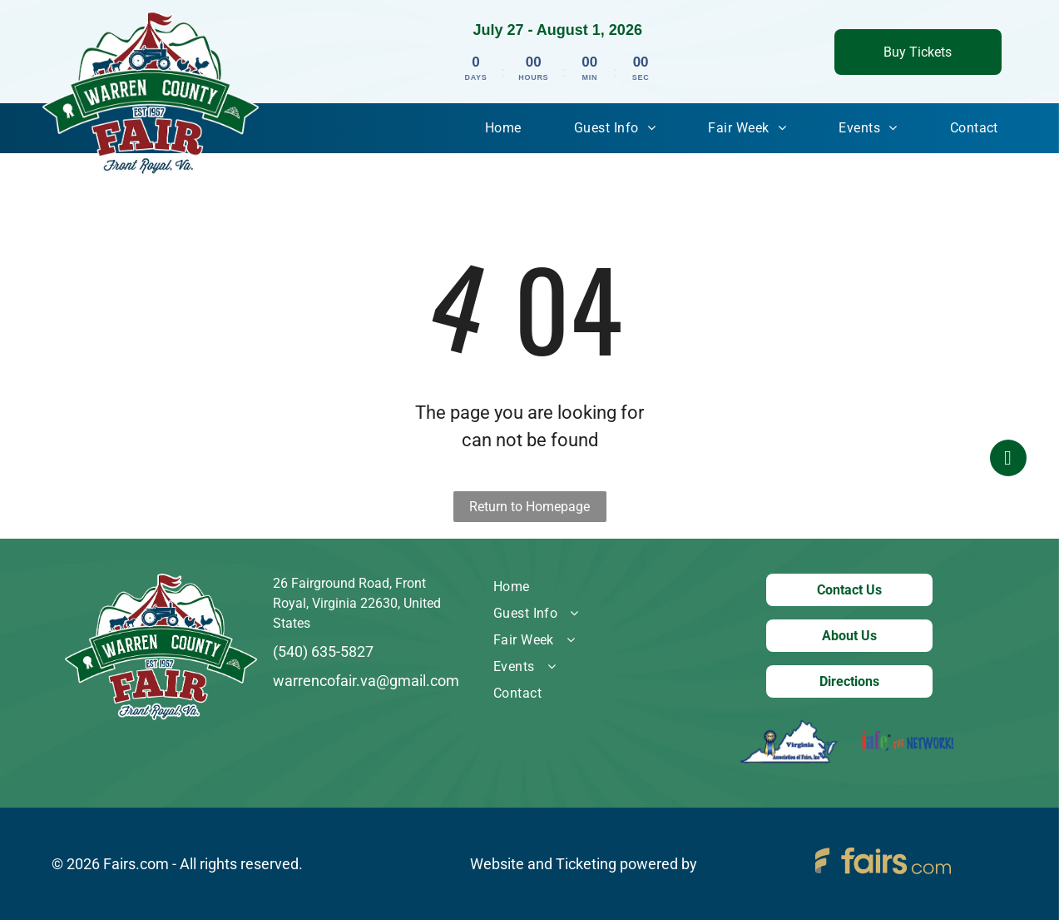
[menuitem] (503, 128)
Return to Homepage (529, 507)
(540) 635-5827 (323, 651)
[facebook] (1008, 460)
